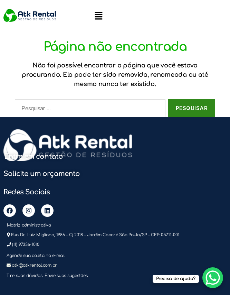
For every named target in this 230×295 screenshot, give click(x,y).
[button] (98, 15)
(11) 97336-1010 (25, 244)
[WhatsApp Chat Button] (212, 277)
